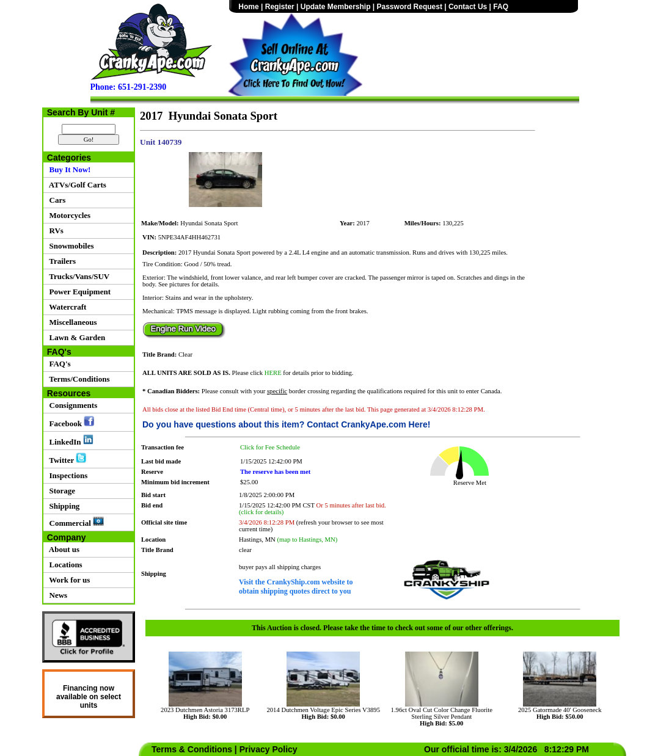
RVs (54, 230)
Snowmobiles (69, 245)
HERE (273, 372)
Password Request (409, 6)
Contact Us (467, 6)
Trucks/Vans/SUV (77, 276)
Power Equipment (78, 291)
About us (62, 549)
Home (248, 6)
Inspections (66, 475)
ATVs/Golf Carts (75, 184)
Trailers (60, 261)
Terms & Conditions (192, 749)
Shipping (62, 506)
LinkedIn (69, 440)
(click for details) (261, 512)
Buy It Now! (67, 169)
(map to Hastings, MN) (307, 539)
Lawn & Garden (75, 337)
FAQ (500, 6)
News (56, 595)
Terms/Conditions (77, 378)
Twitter (65, 459)
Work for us (67, 579)
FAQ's (58, 363)
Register (279, 6)
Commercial (74, 522)
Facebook (69, 422)
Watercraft (65, 306)
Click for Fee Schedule (270, 447)
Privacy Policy (268, 749)
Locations (63, 564)
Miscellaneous (71, 322)
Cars (55, 200)
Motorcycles (67, 215)
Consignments (71, 405)
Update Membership (336, 6)
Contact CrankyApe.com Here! (368, 424)
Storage (60, 490)
